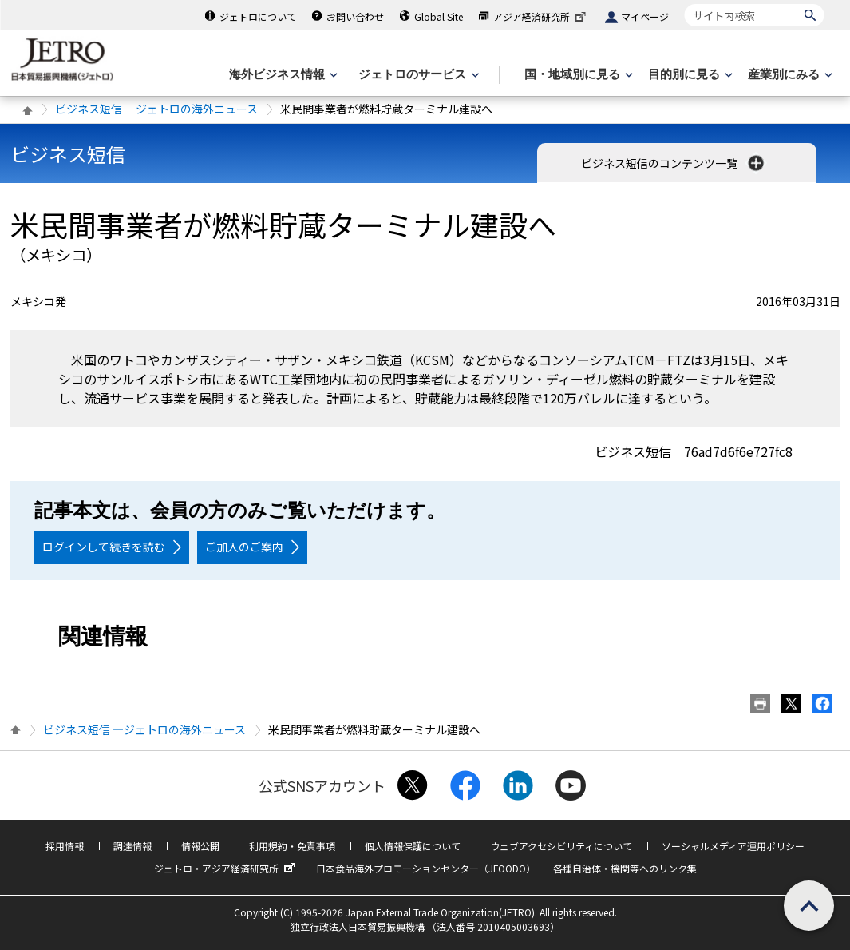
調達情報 (132, 846)
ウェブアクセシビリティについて (561, 846)
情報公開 (200, 846)
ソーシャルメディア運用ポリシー (733, 846)
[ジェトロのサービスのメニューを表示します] (417, 75)
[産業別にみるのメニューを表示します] (788, 75)
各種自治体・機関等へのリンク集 (625, 868)
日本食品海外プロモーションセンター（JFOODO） (426, 868)
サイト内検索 (684, 3)
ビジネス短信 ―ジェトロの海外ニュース (156, 109)
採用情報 (64, 846)
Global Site (438, 16)
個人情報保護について (413, 846)
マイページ (645, 16)
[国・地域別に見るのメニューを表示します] (577, 75)
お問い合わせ (355, 16)
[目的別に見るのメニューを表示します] (688, 75)
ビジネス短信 (67, 154)
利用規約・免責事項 (292, 846)
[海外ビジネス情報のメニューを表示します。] (281, 75)
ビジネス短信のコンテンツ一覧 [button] (674, 163)
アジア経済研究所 (541, 16)
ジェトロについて (257, 16)
